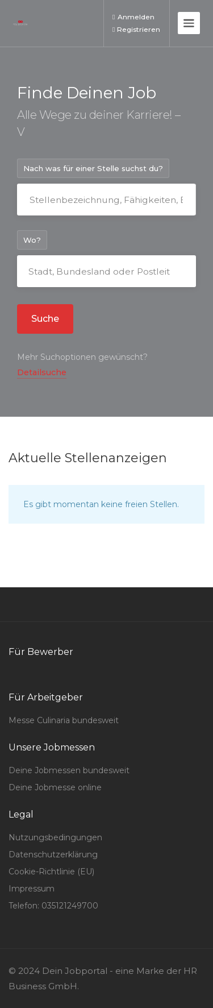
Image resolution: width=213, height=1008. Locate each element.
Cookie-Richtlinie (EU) (51, 871)
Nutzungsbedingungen (55, 837)
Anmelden (133, 17)
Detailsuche (41, 372)
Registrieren (136, 29)
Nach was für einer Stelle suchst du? (93, 168)
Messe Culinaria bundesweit (64, 720)
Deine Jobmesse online (55, 787)
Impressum (32, 888)
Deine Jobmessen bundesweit (69, 770)
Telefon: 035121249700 (53, 906)
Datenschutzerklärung (53, 854)
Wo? (32, 239)
